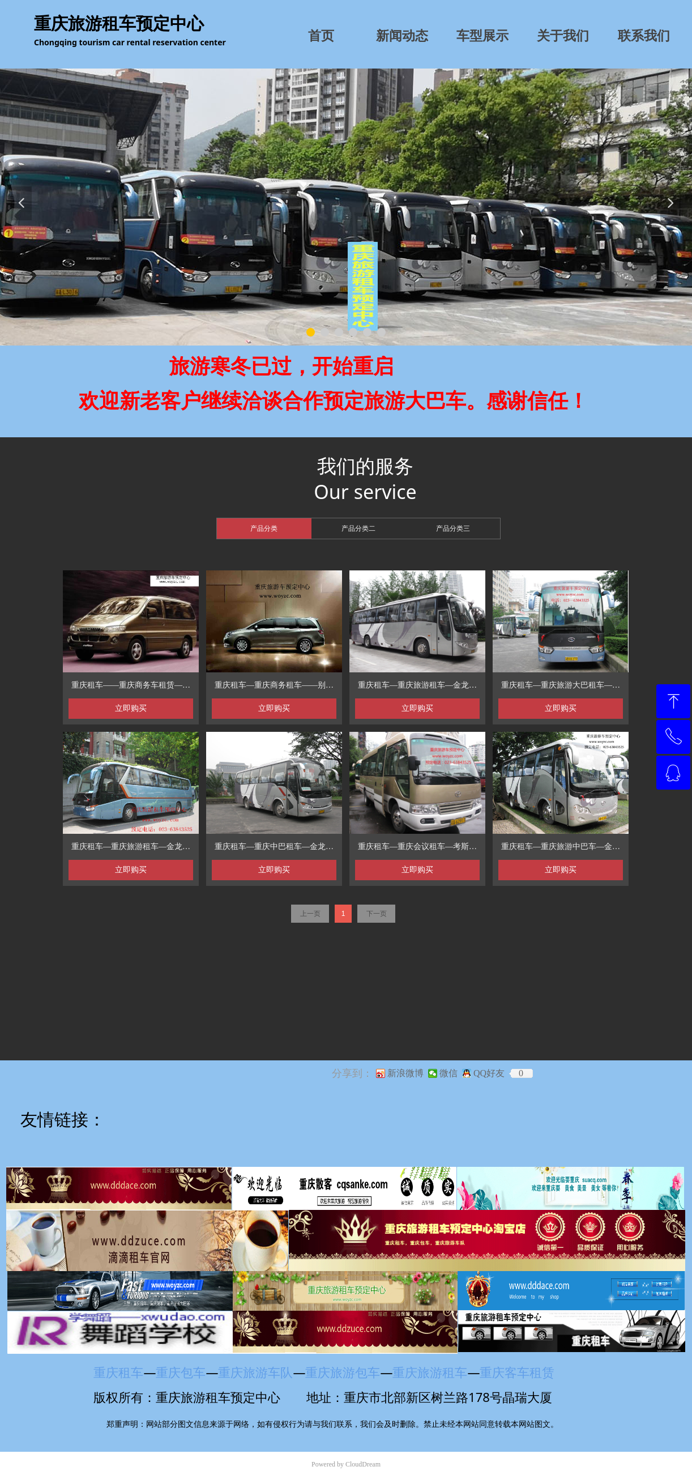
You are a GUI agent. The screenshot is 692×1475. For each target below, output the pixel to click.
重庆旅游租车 (429, 1371)
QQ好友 (489, 1073)
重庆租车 (118, 1371)
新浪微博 (405, 1073)
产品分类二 (358, 528)
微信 (448, 1073)
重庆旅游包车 (342, 1371)
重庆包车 (181, 1371)
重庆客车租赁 (522, 1371)
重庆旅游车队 (255, 1371)
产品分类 (263, 528)
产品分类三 (453, 528)
